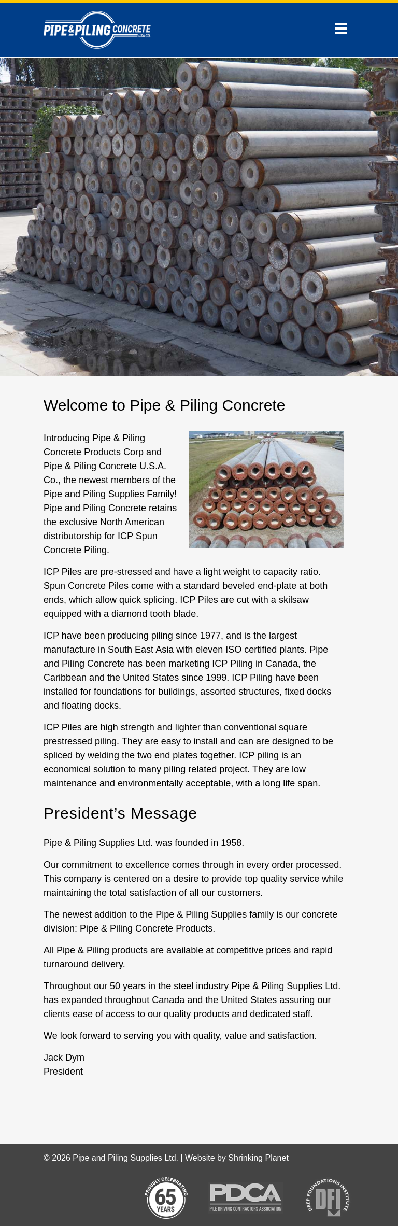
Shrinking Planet (258, 1157)
